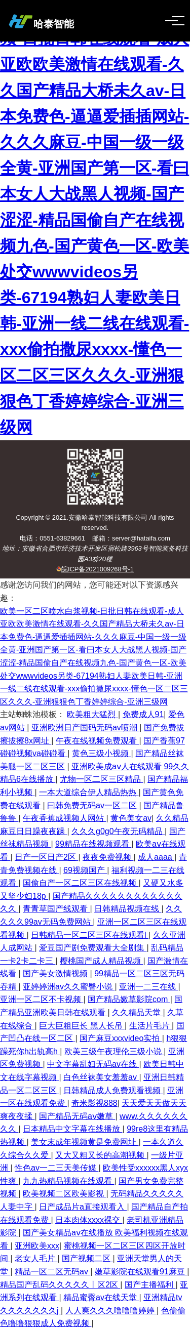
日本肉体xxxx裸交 (88, 1220)
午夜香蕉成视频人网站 (64, 818)
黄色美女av (130, 818)
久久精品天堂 (137, 1012)
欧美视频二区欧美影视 (64, 1193)
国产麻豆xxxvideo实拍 (121, 1038)
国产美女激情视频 (56, 973)
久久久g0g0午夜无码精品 (118, 831)
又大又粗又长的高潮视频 (100, 1155)
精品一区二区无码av (52, 1271)
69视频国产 (85, 870)
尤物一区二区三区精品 (101, 779)
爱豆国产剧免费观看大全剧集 (92, 947)
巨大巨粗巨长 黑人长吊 (82, 1025)
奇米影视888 (94, 1103)
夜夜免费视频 (108, 857)
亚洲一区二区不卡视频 (41, 999)
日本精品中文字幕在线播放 (72, 1129)
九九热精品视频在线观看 (68, 1181)
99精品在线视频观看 (93, 844)
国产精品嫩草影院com (129, 999)
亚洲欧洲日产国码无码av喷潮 (85, 727)
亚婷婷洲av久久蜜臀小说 (69, 986)
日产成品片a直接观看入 (83, 1206)
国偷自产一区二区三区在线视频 (80, 883)
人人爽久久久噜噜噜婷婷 (111, 1310)
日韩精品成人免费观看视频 (113, 1090)
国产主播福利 (150, 1284)
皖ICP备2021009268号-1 (97, 569)
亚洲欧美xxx (37, 1245)
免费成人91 (143, 714)
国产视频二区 (87, 1258)
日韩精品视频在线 (127, 908)
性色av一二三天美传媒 (56, 1167)
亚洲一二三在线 (148, 986)
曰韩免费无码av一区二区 (93, 805)
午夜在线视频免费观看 (97, 740)
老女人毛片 (36, 1258)
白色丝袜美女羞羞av (101, 1077)
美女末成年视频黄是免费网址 (84, 1142)
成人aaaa (156, 857)
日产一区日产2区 (46, 857)
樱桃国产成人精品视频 (101, 961)
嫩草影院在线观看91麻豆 (141, 1271)
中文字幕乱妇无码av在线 (93, 1064)
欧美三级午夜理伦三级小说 (114, 1051)
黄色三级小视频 (101, 753)
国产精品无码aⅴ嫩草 (77, 1116)
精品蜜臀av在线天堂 (101, 1297)
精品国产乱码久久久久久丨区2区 (60, 1284)
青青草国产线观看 (56, 908)
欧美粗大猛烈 (92, 714)
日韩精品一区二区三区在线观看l (89, 935)
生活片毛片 (150, 1025)
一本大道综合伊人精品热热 (88, 792)
